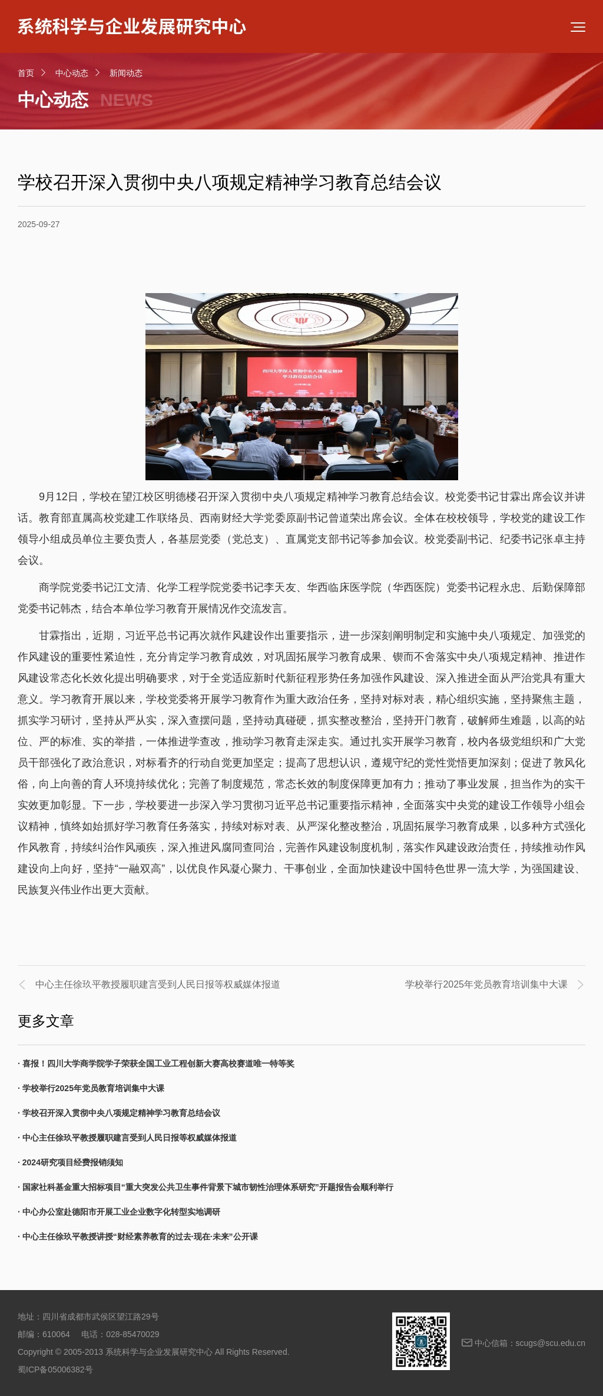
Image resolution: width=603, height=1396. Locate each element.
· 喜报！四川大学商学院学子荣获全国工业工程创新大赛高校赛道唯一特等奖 (156, 1063)
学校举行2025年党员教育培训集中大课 (486, 984)
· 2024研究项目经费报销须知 (70, 1162)
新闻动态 (126, 73)
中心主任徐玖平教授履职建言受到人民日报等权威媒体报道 (157, 984)
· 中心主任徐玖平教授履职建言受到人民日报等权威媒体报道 (127, 1137)
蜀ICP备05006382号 (55, 1369)
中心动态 (71, 73)
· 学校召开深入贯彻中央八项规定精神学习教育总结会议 (119, 1113)
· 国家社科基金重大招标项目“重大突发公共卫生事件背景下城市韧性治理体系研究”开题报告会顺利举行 (205, 1187)
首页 (26, 73)
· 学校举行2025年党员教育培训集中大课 (91, 1088)
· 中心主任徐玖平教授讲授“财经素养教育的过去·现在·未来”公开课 (138, 1236)
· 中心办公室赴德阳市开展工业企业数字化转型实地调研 (119, 1211)
